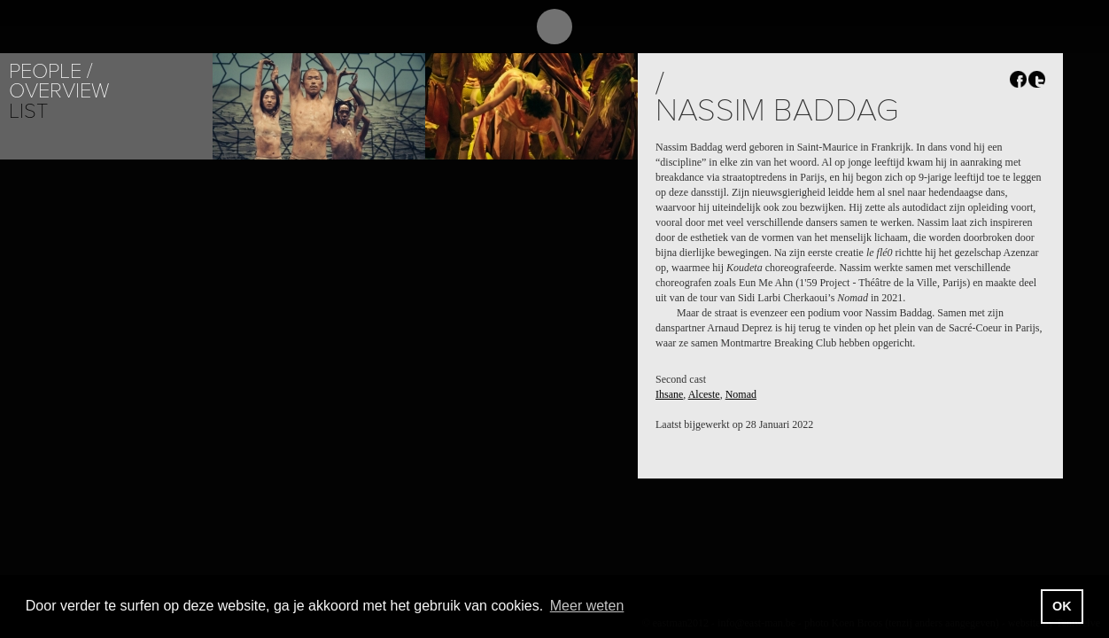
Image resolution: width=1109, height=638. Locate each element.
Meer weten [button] (587, 605)
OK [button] (1062, 606)
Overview (59, 91)
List (28, 111)
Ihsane (669, 394)
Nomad (740, 394)
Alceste (704, 394)
